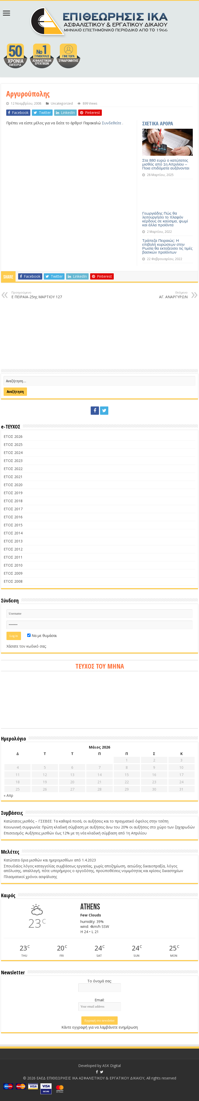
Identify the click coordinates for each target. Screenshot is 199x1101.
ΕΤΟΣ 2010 (13, 565)
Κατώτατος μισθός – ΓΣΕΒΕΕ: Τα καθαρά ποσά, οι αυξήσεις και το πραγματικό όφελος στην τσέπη (86, 821)
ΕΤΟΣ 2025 (13, 444)
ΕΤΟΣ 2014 (13, 533)
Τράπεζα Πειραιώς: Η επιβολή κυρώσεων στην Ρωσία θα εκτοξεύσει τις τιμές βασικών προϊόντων (167, 246)
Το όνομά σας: (99, 980)
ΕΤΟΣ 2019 (13, 492)
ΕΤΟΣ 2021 (13, 476)
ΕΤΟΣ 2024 (13, 452)
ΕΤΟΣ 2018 (13, 500)
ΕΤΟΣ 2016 (13, 516)
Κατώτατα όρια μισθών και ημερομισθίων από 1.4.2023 (50, 860)
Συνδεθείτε (112, 122)
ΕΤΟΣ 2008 (13, 581)
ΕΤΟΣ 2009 (13, 573)
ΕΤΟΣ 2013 (13, 541)
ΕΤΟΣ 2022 (13, 468)
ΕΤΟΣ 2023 (13, 460)
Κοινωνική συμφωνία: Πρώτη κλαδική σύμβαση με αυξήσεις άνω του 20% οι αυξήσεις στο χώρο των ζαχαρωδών (99, 827)
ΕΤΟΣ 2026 (13, 436)
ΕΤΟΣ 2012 (13, 549)
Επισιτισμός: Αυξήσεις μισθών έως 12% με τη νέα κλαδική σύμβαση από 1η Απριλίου (75, 833)
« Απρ (8, 795)
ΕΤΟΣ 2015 (13, 524)
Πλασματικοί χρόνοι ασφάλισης (30, 876)
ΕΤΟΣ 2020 (13, 484)
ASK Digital (111, 1065)
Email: (99, 999)
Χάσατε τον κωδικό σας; (26, 646)
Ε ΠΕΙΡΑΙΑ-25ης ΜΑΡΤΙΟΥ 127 (38, 294)
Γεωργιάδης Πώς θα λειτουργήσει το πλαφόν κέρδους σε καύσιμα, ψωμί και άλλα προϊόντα (165, 219)
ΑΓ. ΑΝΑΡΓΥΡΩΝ (161, 294)
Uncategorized (62, 103)
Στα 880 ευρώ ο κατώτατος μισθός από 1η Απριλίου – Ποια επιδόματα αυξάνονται (165, 164)
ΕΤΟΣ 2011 (13, 557)
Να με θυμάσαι (42, 635)
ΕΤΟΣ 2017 (13, 508)
